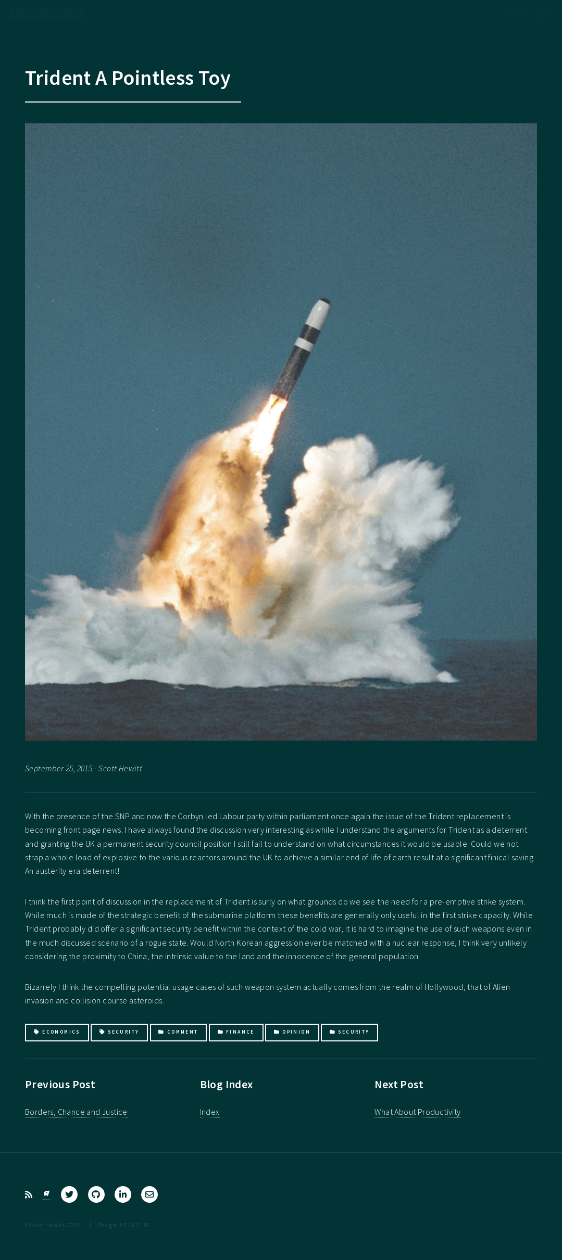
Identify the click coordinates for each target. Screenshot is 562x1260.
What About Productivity (417, 1111)
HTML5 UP (134, 1224)
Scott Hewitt (47, 1224)
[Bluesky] (47, 1194)
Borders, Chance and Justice (76, 1111)
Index (210, 1111)
